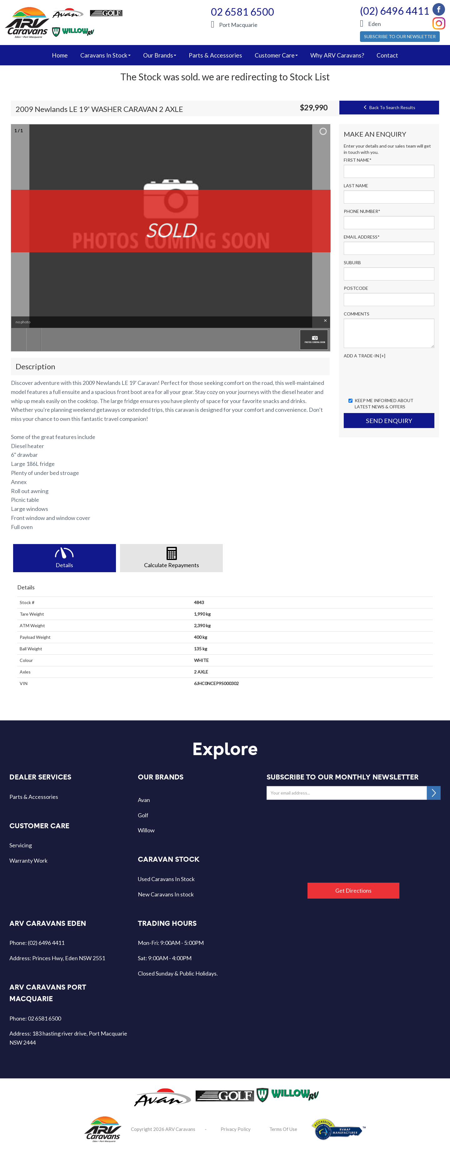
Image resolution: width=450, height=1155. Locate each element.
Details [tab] (64, 565)
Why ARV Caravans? (337, 55)
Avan (144, 799)
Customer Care (276, 55)
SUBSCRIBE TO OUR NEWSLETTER (400, 36)
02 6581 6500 (242, 12)
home (60, 55)
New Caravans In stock (166, 894)
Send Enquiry (389, 420)
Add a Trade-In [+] (364, 355)
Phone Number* (362, 211)
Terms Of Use (283, 1129)
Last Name (356, 185)
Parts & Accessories (215, 55)
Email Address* (362, 237)
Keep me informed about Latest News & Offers (380, 403)
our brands (159, 55)
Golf (143, 815)
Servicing (20, 845)
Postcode (356, 288)
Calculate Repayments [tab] (171, 565)
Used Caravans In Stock (166, 878)
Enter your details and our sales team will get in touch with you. (387, 149)
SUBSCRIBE (434, 793)
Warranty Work (28, 860)
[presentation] (391, 377)
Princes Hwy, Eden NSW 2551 (68, 958)
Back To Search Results (389, 107)
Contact (387, 55)
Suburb (352, 262)
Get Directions (353, 890)
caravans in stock (105, 55)
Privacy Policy (236, 1129)
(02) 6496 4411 (394, 11)
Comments (356, 313)
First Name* (358, 160)
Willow (146, 830)
